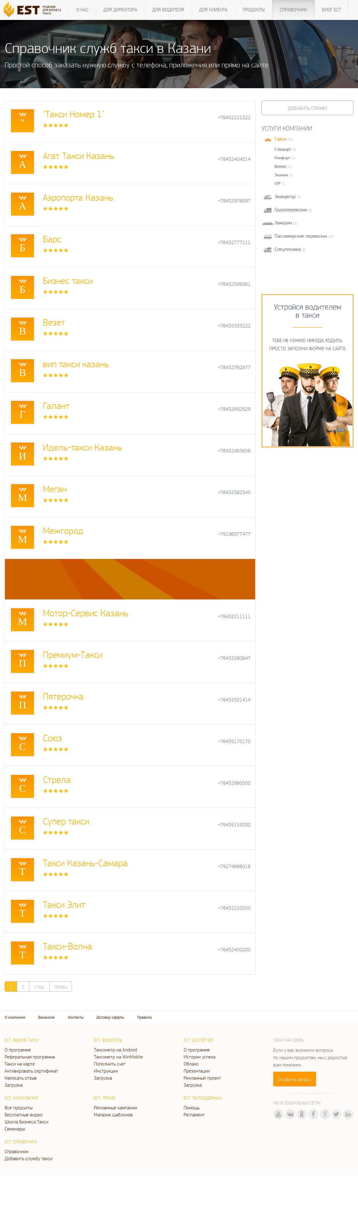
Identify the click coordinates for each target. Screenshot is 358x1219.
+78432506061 (234, 284)
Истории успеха (199, 1057)
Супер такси (66, 821)
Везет (54, 322)
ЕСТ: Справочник (21, 1142)
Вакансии (46, 1017)
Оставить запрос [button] (294, 1079)
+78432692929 (234, 409)
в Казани (184, 47)
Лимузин (283, 223)
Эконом (281, 175)
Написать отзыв (21, 1078)
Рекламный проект (202, 1078)
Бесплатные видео (24, 1114)
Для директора (120, 9)
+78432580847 (234, 658)
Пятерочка (63, 696)
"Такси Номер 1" (73, 114)
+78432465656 (234, 451)
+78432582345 (234, 492)
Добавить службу (307, 108)
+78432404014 (234, 159)
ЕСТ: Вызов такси (22, 1040)
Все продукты (18, 1107)
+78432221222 (234, 117)
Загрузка (14, 1085)
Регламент (194, 1114)
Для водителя (168, 9)
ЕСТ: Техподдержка (203, 1098)
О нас (82, 9)
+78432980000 (234, 783)
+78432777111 (234, 242)
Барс (52, 239)
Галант (56, 405)
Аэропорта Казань (78, 197)
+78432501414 (234, 700)
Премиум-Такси (73, 654)
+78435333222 (234, 326)
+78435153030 (234, 825)
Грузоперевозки (290, 209)
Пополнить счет (110, 1064)
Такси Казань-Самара (85, 863)
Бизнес (280, 166)
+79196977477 (234, 534)
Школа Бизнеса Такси (26, 1122)
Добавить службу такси (28, 1158)
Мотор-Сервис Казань (85, 613)
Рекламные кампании (115, 1107)
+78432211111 (234, 616)
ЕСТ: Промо (105, 1098)
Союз (52, 738)
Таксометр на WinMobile (118, 1057)
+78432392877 (234, 367)
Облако (191, 1064)
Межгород (63, 530)
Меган (55, 489)
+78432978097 (234, 201)
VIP (277, 183)
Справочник (293, 9)
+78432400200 (234, 950)
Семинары (15, 1129)
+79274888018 (234, 866)
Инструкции (106, 1071)
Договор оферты (110, 1017)
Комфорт (282, 157)
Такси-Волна (67, 946)
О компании (15, 1017)
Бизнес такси (68, 280)
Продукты (254, 9)
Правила (144, 1017)
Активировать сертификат (31, 1071)
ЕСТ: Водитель (108, 1040)
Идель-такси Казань (82, 447)
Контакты (76, 1017)
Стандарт (282, 149)
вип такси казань (76, 364)
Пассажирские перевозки (300, 236)
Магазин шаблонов (113, 1114)
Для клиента (213, 9)
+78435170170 (234, 741)
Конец (60, 986)
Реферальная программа (30, 1057)
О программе (18, 1050)
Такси (280, 139)
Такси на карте (20, 1064)
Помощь (192, 1107)
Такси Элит (64, 904)
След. (39, 986)
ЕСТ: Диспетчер (198, 1040)
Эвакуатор (285, 196)
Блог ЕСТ (331, 9)
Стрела (57, 779)
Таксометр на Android (115, 1050)
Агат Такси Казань (78, 155)
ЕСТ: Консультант (21, 1098)
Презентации (197, 1071)
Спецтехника (287, 249)
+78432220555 (234, 908)
